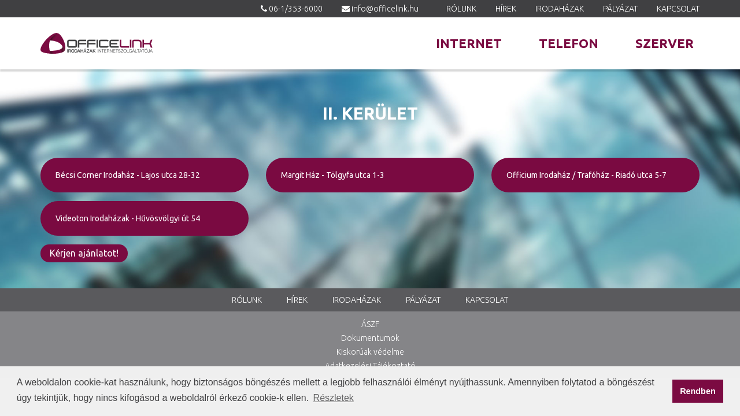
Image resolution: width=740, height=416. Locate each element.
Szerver (664, 43)
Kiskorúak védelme (370, 351)
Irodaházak (559, 8)
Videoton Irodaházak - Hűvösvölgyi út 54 (128, 218)
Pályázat (620, 8)
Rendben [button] (698, 391)
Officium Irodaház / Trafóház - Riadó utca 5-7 (586, 175)
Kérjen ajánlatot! (84, 253)
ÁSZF (370, 324)
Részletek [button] (333, 398)
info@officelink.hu (385, 8)
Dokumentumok (370, 338)
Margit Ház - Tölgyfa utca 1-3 (332, 175)
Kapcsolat (678, 8)
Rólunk (461, 8)
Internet (469, 43)
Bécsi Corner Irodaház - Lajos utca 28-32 (128, 175)
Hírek (505, 8)
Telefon (568, 43)
